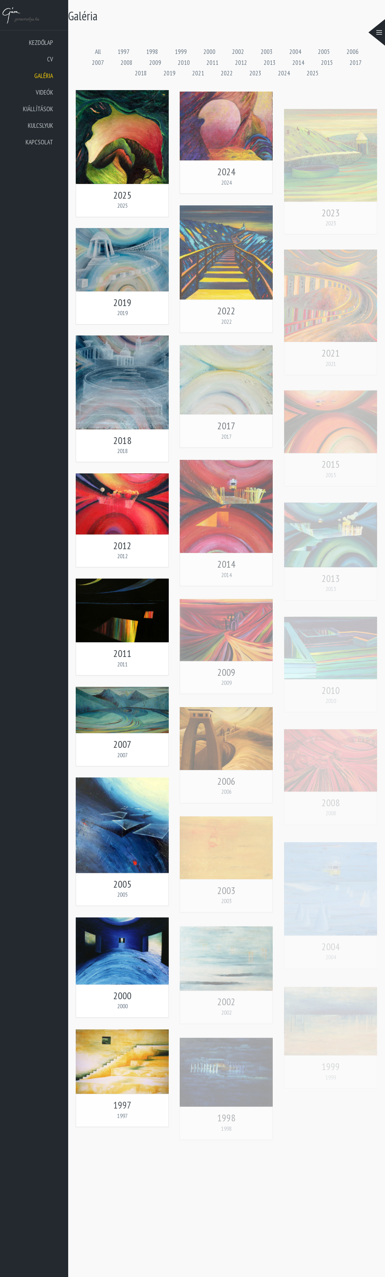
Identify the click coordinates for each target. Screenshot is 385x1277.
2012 (241, 62)
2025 (313, 73)
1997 (124, 51)
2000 (209, 51)
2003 (267, 51)
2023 (255, 73)
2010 (184, 62)
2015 (327, 62)
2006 (353, 51)
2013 (270, 62)
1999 (181, 51)
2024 (284, 73)
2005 (324, 51)
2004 (295, 51)
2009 (155, 62)
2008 (127, 62)
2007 (98, 62)
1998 (152, 51)
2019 (169, 73)
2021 (198, 73)
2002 (238, 51)
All (98, 51)
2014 (298, 62)
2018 (141, 73)
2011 (212, 62)
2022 (227, 73)
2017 (356, 62)
